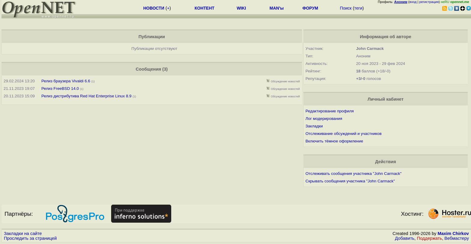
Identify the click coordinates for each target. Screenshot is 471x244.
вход (413, 2)
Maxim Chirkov (453, 233)
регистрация (429, 2)
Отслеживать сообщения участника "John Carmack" (353, 173)
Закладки (314, 126)
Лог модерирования (323, 118)
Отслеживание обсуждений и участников (343, 133)
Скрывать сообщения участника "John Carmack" (350, 181)
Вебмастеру (457, 238)
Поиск (346, 8)
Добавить (405, 238)
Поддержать (429, 238)
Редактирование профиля (329, 111)
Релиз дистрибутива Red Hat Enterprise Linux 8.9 (86, 96)
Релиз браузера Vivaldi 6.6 (65, 81)
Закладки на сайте (23, 233)
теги (358, 8)
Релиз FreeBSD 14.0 (60, 88)
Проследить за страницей (30, 238)
